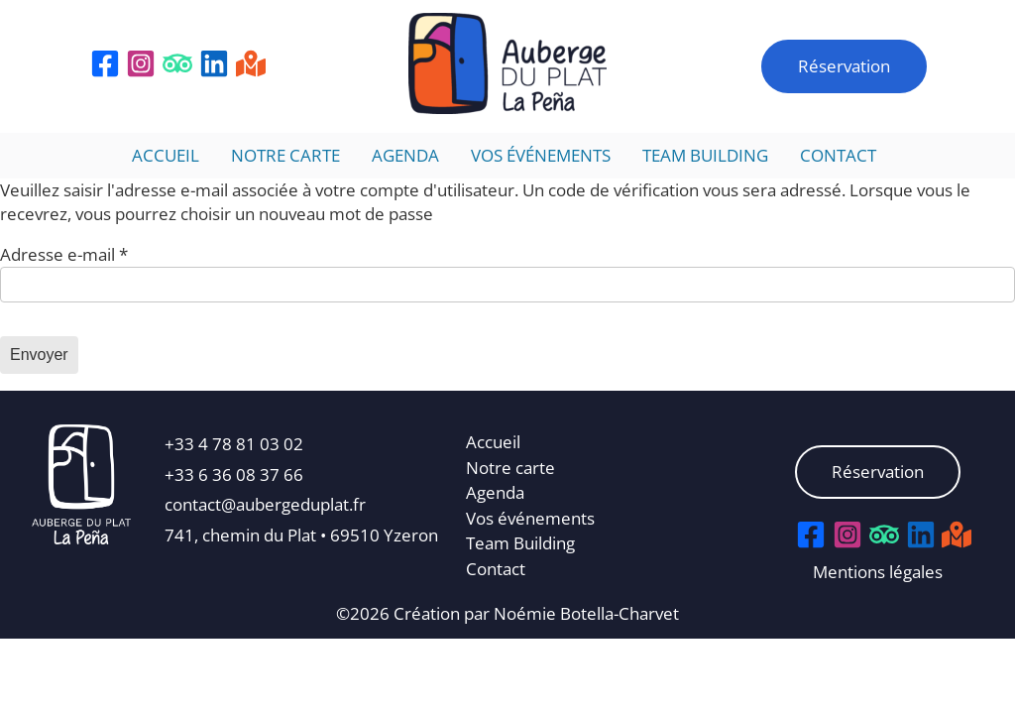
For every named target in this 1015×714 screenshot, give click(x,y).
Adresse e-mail (64, 254)
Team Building (705, 155)
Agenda (405, 155)
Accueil (165, 155)
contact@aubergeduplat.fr (265, 504)
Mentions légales (878, 571)
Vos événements (541, 155)
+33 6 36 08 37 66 (234, 474)
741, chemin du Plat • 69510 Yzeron (301, 535)
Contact (838, 155)
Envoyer (39, 354)
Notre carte (285, 155)
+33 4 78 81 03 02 (234, 443)
